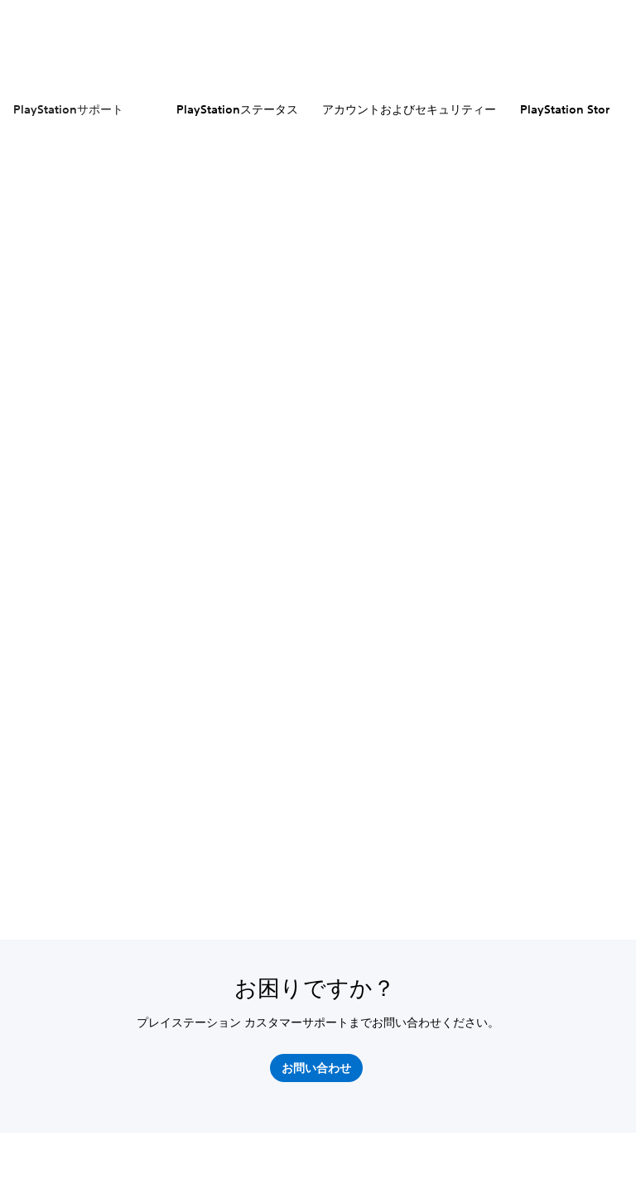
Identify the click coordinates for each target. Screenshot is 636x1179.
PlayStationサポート (68, 109)
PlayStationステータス (237, 109)
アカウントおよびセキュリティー (409, 109)
